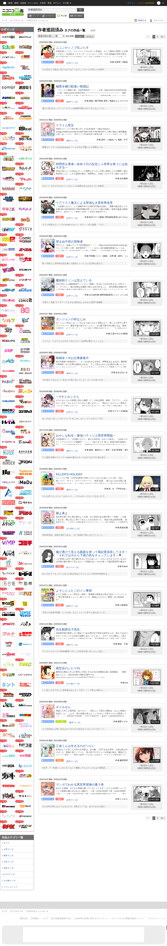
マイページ (159, 20)
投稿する (142, 20)
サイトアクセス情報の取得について (128, 918)
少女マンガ (8, 862)
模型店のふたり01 (68, 668)
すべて (6, 843)
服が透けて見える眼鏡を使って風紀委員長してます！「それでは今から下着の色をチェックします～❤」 (92, 553)
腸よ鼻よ (62, 513)
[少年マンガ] (72, 63)
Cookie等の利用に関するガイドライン (91, 918)
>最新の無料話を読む (146, 70)
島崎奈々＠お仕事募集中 (72, 358)
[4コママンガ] (72, 567)
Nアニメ (57, 3)
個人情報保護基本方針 (61, 918)
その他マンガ (9, 880)
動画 (10, 3)
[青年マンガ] (72, 102)
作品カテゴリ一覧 (12, 837)
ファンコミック (10, 887)
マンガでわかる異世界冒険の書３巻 (80, 784)
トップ (35, 16)
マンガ (64, 16)
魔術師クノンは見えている (74, 280)
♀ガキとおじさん (67, 396)
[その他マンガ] (73, 528)
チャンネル (33, 3)
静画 (16, 3)
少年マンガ (8, 849)
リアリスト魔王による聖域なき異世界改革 (84, 202)
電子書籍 (78, 16)
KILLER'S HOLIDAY (69, 474)
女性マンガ (8, 868)
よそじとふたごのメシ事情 (74, 590)
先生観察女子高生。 (69, 629)
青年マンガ (8, 855)
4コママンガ (9, 874)
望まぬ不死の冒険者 (69, 241)
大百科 (43, 3)
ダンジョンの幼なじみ (71, 319)
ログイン (131, 3)
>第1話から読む (147, 67)
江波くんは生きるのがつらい (75, 746)
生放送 (23, 3)
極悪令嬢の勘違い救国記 (72, 86)
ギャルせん (63, 707)
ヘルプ (45, 918)
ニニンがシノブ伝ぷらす (72, 47)
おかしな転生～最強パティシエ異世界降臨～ (86, 435)
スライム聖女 (65, 125)
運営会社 (24, 918)
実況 (50, 3)
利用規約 (35, 918)
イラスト (50, 16)
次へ (163, 37)
